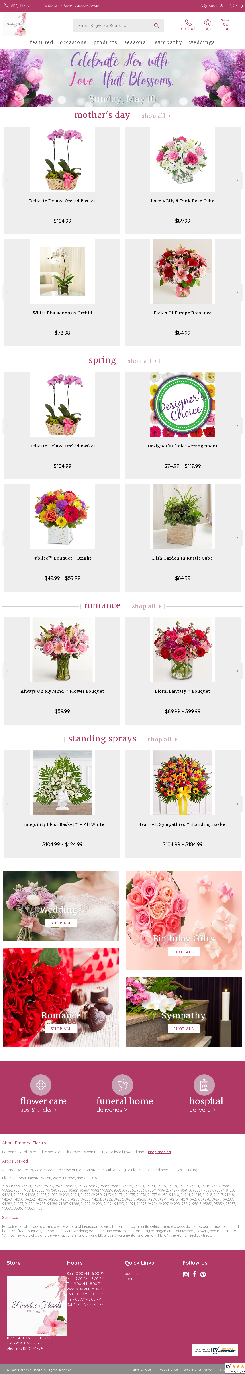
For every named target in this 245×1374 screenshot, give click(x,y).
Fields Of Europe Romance (183, 312)
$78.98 (62, 332)
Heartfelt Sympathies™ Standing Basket (182, 824)
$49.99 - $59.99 (62, 578)
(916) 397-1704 (22, 5)
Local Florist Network (198, 1370)
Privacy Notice (167, 1370)
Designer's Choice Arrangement (183, 446)
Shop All (154, 115)
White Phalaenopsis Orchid (62, 312)
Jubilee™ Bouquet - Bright (62, 558)
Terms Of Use (141, 1370)
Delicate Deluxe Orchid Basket (62, 200)
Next (238, 180)
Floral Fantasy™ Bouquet (182, 691)
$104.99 (62, 220)
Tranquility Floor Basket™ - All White (62, 824)
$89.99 (182, 220)
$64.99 (182, 578)
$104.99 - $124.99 (62, 844)
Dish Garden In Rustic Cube (182, 558)
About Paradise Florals (24, 1142)
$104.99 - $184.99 (183, 844)
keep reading (159, 1152)
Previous (7, 180)
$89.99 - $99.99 (182, 711)
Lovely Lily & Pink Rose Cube (182, 200)
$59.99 (62, 711)
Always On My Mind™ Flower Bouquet (62, 691)
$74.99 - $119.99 (182, 466)
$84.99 (182, 332)
